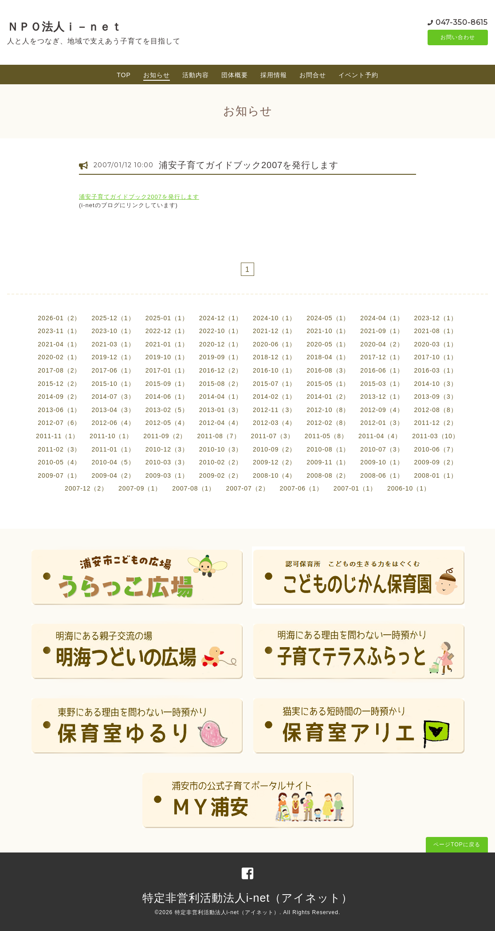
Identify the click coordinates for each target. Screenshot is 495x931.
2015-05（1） (328, 383)
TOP (124, 75)
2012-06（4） (112, 422)
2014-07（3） (112, 396)
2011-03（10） (435, 436)
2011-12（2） (435, 422)
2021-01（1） (167, 344)
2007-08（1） (193, 488)
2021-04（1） (59, 344)
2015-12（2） (59, 383)
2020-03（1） (435, 344)
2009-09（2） (435, 462)
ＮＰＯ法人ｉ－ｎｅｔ (64, 26)
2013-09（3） (435, 396)
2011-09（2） (164, 436)
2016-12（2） (220, 370)
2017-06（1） (112, 370)
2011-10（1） (111, 436)
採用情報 (273, 75)
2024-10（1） (274, 318)
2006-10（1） (408, 488)
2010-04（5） (112, 462)
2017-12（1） (381, 357)
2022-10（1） (220, 330)
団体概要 (234, 75)
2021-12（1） (274, 330)
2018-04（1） (328, 357)
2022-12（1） (167, 330)
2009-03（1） (167, 475)
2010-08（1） (328, 449)
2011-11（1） (57, 436)
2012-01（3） (381, 422)
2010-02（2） (220, 462)
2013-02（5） (167, 409)
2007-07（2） (247, 488)
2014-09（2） (59, 396)
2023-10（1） (112, 330)
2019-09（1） (220, 357)
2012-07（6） (59, 422)
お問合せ (312, 75)
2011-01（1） (112, 449)
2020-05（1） (328, 344)
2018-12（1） (274, 357)
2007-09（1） (139, 488)
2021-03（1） (112, 344)
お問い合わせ (458, 37)
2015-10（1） (112, 383)
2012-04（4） (220, 422)
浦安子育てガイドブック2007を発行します (249, 165)
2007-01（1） (355, 488)
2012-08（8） (435, 409)
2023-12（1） (435, 318)
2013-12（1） (381, 396)
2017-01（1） (167, 370)
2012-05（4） (167, 422)
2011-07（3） (272, 436)
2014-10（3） (435, 383)
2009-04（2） (112, 475)
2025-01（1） (167, 318)
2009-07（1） (59, 475)
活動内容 (195, 75)
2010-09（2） (274, 449)
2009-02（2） (220, 475)
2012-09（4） (381, 409)
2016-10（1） (274, 370)
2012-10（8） (328, 409)
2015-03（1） (381, 383)
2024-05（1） (328, 318)
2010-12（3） (167, 449)
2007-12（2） (86, 488)
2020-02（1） (59, 357)
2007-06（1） (301, 488)
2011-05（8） (326, 436)
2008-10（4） (274, 475)
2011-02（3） (59, 449)
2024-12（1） (220, 318)
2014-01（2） (328, 396)
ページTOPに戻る (456, 844)
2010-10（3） (220, 449)
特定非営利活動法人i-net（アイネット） (247, 898)
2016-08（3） (328, 370)
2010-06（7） (435, 449)
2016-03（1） (435, 370)
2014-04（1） (220, 396)
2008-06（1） (381, 475)
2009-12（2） (274, 462)
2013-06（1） (59, 409)
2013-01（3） (220, 409)
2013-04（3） (112, 409)
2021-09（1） (381, 330)
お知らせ (156, 75)
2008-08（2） (328, 475)
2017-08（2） (59, 370)
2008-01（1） (435, 475)
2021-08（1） (435, 330)
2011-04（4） (379, 436)
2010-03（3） (167, 462)
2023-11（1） (59, 330)
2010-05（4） (59, 462)
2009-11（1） (328, 462)
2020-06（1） (274, 344)
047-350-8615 (462, 22)
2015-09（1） (167, 383)
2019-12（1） (112, 357)
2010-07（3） (381, 449)
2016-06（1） (381, 370)
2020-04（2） (381, 344)
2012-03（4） (274, 422)
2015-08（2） (220, 383)
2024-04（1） (381, 318)
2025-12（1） (112, 318)
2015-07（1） (274, 383)
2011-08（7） (218, 436)
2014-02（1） (274, 396)
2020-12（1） (220, 344)
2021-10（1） (328, 330)
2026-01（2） (59, 318)
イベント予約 (358, 75)
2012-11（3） (274, 409)
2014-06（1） (167, 396)
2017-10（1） (435, 357)
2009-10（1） (381, 462)
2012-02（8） (328, 422)
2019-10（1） (167, 357)
